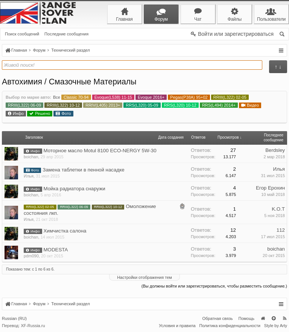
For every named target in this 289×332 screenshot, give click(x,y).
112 (281, 230)
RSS (284, 318)
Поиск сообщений (22, 34)
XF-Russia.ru (33, 325)
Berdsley (275, 150)
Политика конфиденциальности (229, 325)
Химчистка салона (64, 231)
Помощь (247, 318)
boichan (31, 157)
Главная (262, 318)
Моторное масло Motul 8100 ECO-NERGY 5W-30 (99, 150)
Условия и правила (177, 325)
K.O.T (278, 209)
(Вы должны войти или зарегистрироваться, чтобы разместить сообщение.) (214, 286)
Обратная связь (217, 318)
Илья (28, 176)
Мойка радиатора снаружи (74, 188)
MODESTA (55, 249)
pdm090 (31, 256)
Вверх (273, 318)
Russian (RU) (14, 318)
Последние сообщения (66, 34)
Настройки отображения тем (144, 277)
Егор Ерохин (270, 188)
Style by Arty (275, 325)
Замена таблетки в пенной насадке (83, 170)
